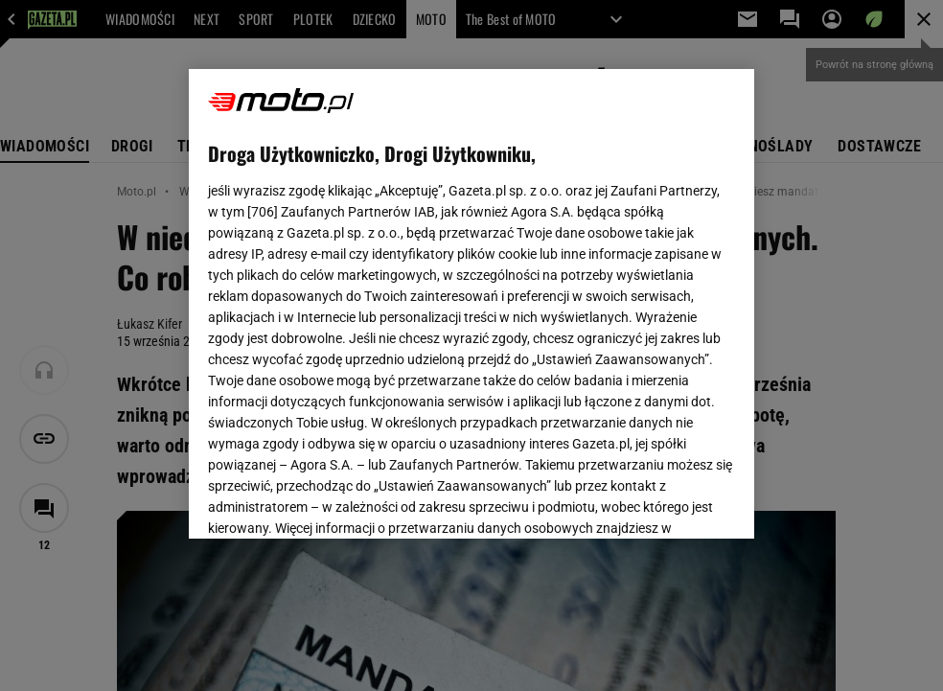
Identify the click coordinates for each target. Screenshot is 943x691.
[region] (471, 304)
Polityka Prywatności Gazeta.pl (377, 295)
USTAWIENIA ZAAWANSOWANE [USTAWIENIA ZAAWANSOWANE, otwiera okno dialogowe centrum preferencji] (333, 500)
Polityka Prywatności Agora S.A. (578, 295)
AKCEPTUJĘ (670, 501)
